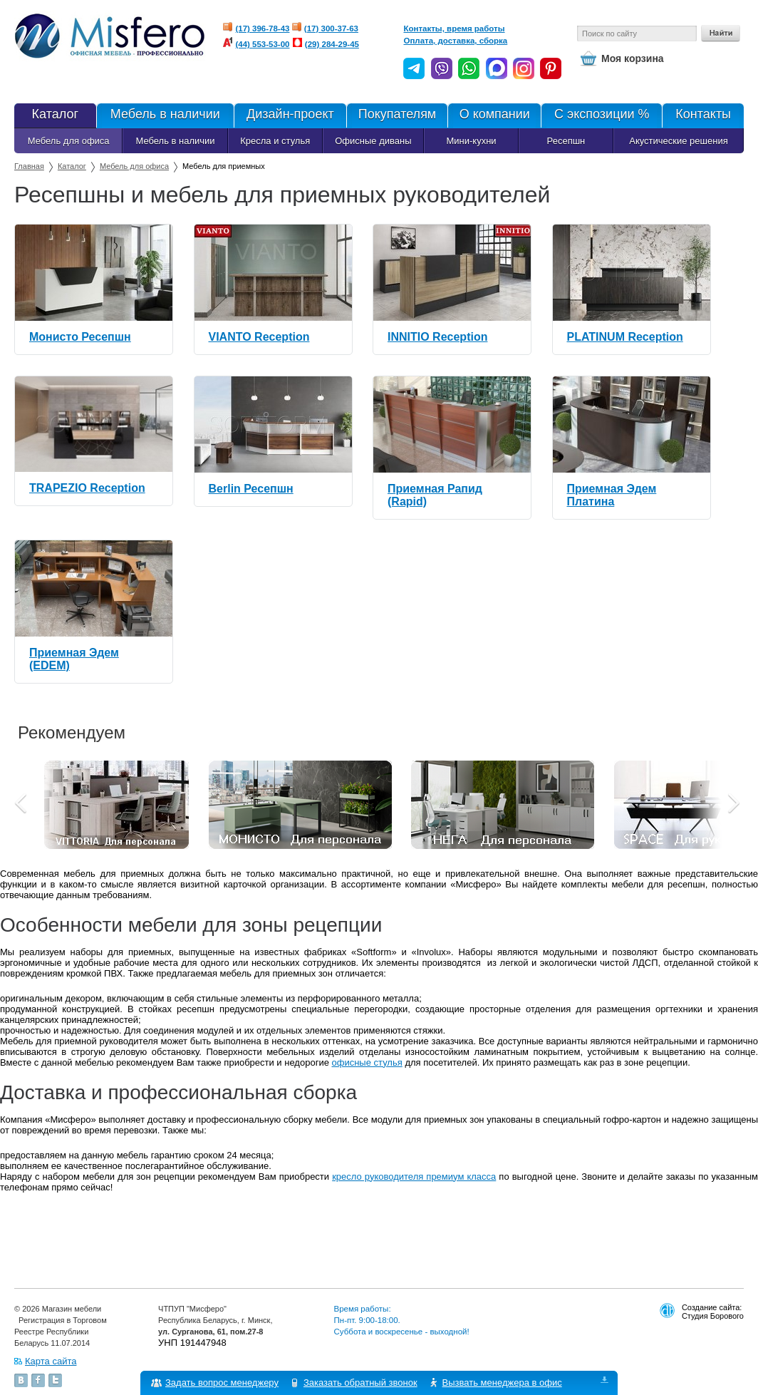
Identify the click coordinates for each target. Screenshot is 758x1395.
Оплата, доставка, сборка (455, 40)
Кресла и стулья (275, 140)
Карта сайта (50, 1361)
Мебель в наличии (165, 115)
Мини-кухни (471, 140)
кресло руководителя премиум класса (414, 1176)
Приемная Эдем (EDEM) (74, 659)
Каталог (55, 115)
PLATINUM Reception (625, 337)
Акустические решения (678, 140)
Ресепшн (566, 140)
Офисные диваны (373, 140)
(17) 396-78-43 (262, 28)
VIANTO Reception (259, 337)
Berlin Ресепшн (251, 489)
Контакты (703, 115)
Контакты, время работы (453, 28)
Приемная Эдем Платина (612, 495)
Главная (29, 166)
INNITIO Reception (437, 337)
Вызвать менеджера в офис (502, 1382)
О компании (494, 115)
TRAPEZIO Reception (87, 488)
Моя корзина (632, 58)
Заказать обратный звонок (360, 1382)
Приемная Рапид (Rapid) (435, 495)
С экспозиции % (601, 115)
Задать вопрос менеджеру (222, 1382)
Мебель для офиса (69, 140)
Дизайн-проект (290, 115)
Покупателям (397, 115)
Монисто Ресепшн (80, 337)
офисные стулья (367, 1062)
